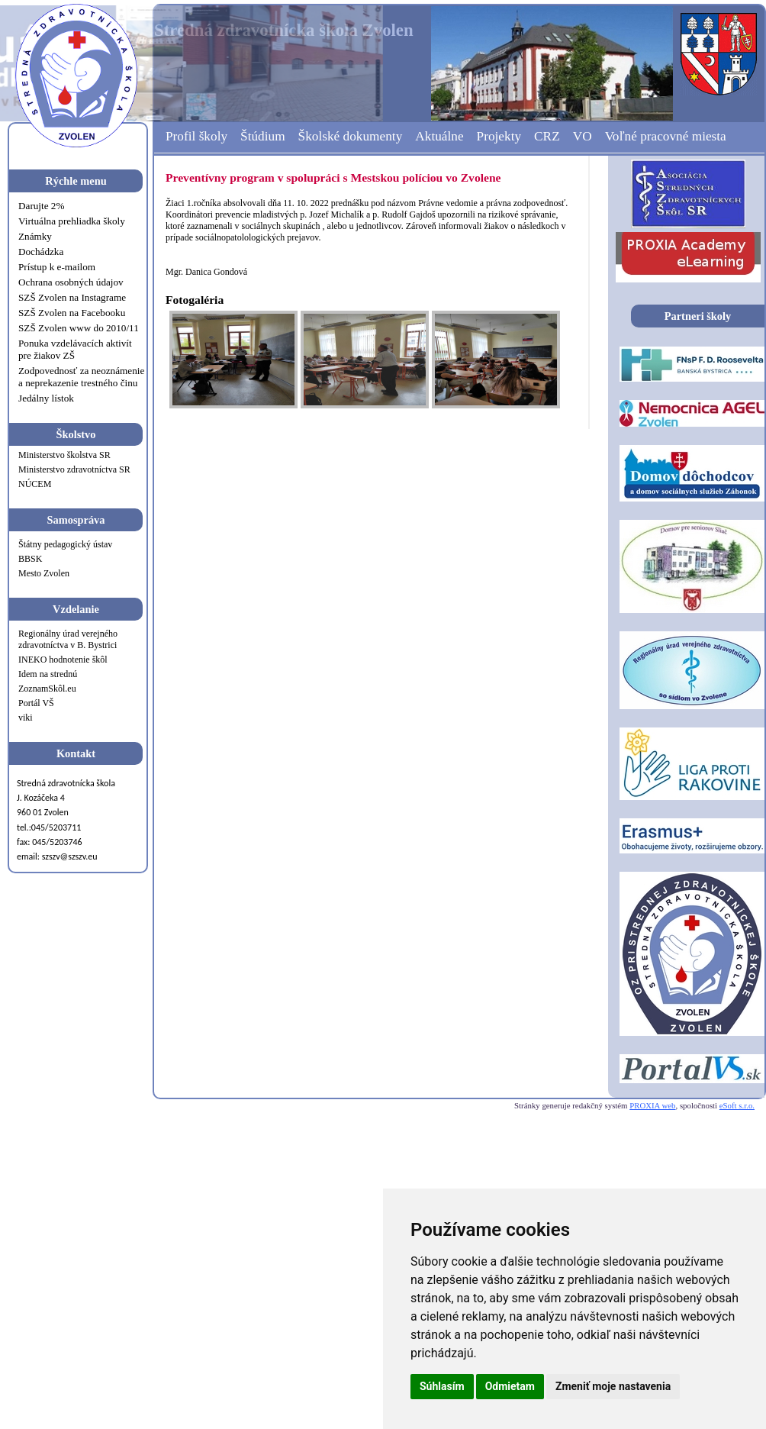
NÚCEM (34, 484)
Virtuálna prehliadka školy (71, 221)
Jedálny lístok (46, 398)
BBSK (30, 558)
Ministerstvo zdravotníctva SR (74, 469)
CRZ (547, 136)
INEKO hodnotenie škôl (63, 659)
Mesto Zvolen (43, 573)
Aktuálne (439, 136)
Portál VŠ (36, 703)
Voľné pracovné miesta (665, 136)
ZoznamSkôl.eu (47, 688)
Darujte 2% (41, 205)
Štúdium (262, 136)
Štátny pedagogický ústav (65, 544)
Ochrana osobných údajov (71, 282)
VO (582, 136)
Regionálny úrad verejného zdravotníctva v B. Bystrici (67, 639)
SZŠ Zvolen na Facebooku (71, 312)
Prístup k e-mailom (56, 267)
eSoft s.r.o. (737, 1105)
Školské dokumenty (350, 136)
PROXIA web (652, 1105)
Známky (35, 236)
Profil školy (196, 136)
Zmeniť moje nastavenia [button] (613, 1386)
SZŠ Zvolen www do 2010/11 (78, 328)
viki (25, 717)
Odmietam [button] (510, 1386)
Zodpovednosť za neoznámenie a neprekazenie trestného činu (81, 377)
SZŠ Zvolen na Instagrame (72, 297)
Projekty (499, 136)
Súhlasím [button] (442, 1386)
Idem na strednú (47, 674)
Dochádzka (40, 251)
